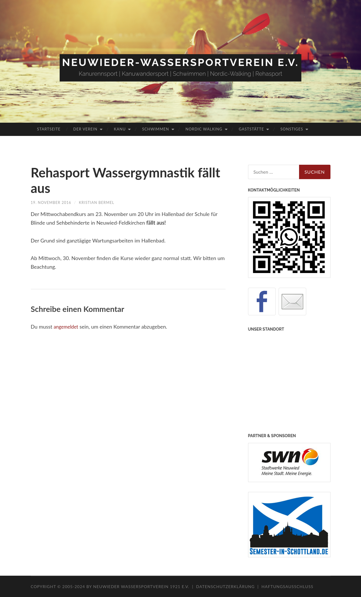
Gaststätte (251, 129)
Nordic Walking (204, 129)
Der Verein (85, 129)
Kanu (120, 129)
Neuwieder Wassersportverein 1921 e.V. (141, 586)
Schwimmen (155, 129)
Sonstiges (291, 129)
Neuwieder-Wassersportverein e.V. (180, 62)
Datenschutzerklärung (225, 586)
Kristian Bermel (102, 202)
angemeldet (67, 326)
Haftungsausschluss (287, 586)
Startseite (49, 129)
